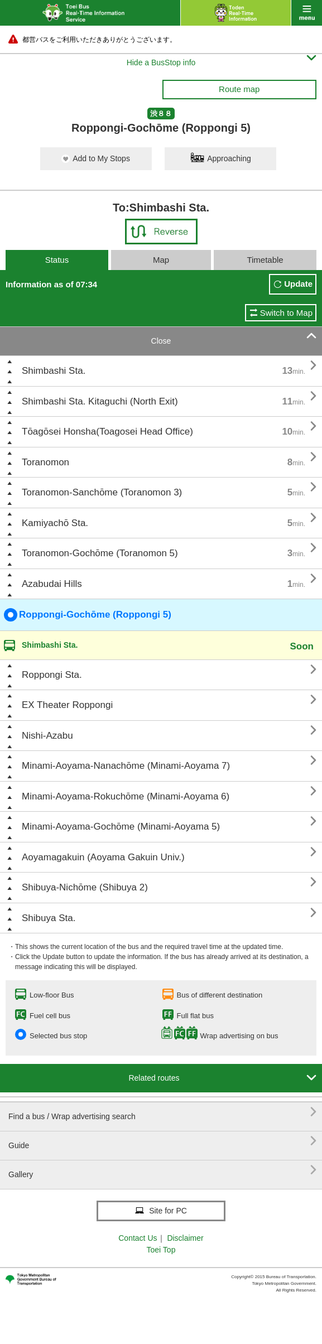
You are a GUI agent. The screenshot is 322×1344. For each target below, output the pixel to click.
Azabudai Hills (52, 584)
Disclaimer (185, 1238)
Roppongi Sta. (52, 674)
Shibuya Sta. (48, 918)
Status (57, 259)
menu (306, 13)
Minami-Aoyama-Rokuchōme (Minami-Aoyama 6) (125, 796)
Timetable (265, 259)
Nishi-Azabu (47, 735)
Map (161, 259)
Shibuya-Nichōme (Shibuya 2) (85, 887)
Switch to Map (286, 312)
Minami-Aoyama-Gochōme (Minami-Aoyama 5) (121, 826)
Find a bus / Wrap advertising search (162, 1112)
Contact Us (137, 1238)
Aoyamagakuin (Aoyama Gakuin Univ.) (103, 857)
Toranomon (45, 462)
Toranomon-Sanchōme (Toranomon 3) (102, 492)
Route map (239, 89)
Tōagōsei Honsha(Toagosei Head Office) (107, 431)
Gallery (162, 1170)
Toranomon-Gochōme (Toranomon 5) (100, 553)
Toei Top (161, 1249)
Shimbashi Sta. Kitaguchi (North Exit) (100, 401)
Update (298, 283)
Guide (162, 1141)
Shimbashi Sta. (53, 370)
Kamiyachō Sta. (55, 523)
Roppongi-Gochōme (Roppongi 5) (87, 615)
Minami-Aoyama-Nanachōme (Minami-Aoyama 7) (126, 765)
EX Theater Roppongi (67, 705)
